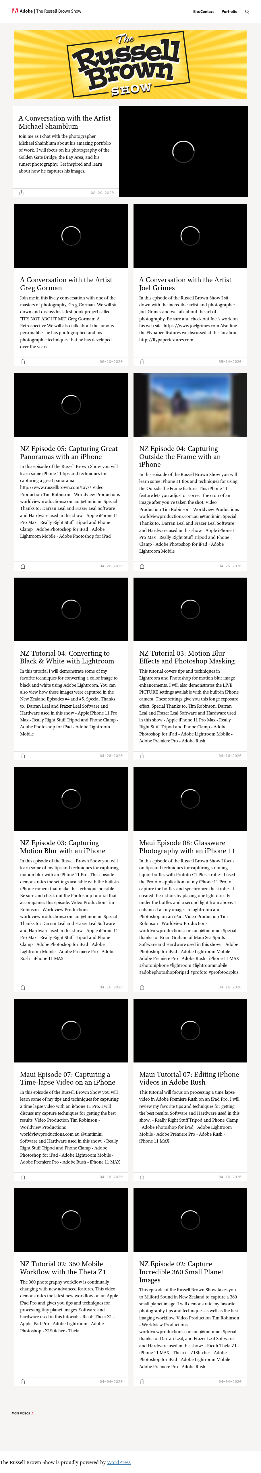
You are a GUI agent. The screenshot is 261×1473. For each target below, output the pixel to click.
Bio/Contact (203, 11)
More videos (20, 1413)
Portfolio (229, 11)
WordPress (119, 1462)
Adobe (27, 11)
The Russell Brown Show (58, 11)
